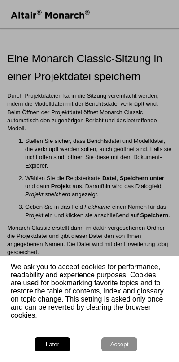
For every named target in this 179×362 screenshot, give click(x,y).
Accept (119, 344)
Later (52, 344)
